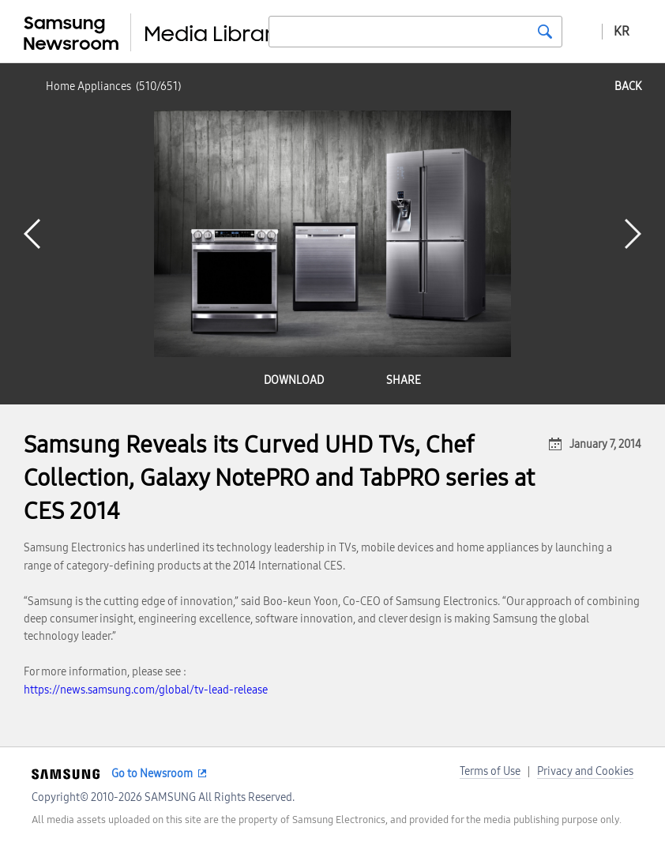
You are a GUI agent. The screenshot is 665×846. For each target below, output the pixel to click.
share (403, 380)
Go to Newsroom (152, 773)
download (294, 380)
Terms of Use (490, 771)
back (627, 86)
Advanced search (582, 31)
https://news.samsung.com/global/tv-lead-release (146, 690)
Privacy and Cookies (585, 771)
